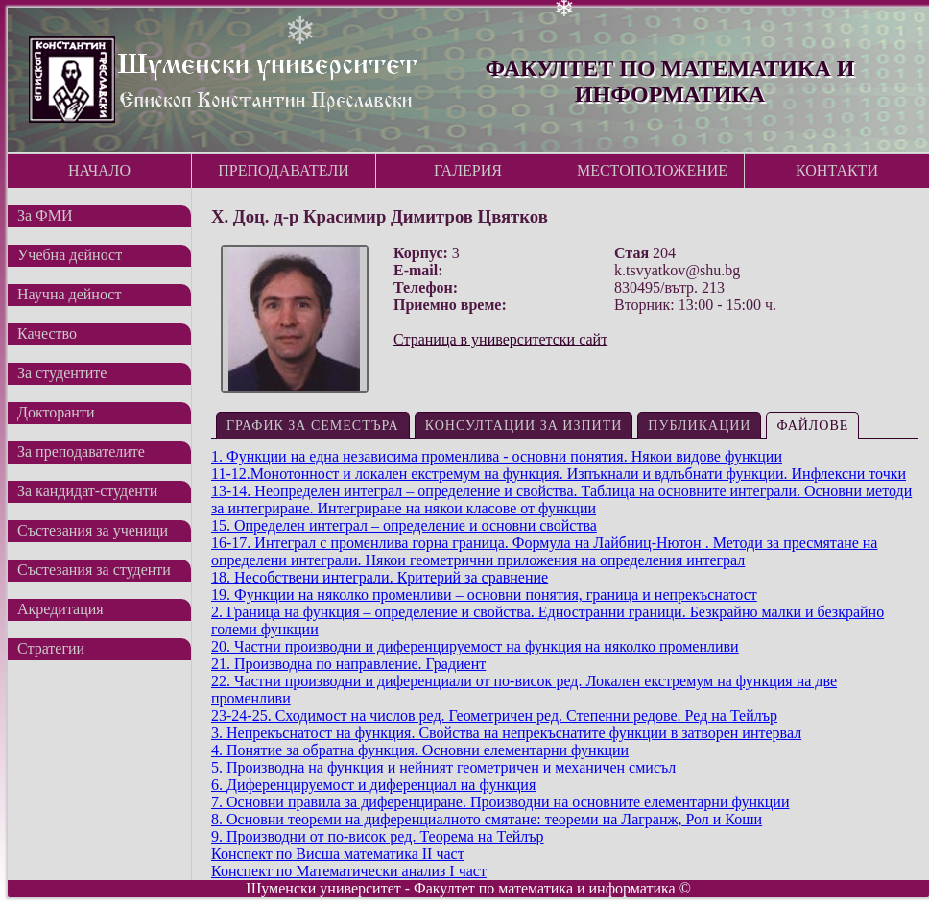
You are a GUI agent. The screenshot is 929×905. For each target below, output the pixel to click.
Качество (47, 333)
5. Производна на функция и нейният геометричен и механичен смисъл (443, 767)
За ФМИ (45, 215)
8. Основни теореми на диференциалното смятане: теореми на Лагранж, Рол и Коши (486, 819)
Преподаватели (283, 170)
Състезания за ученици (92, 530)
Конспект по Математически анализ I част (349, 871)
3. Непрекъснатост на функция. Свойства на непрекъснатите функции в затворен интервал (506, 733)
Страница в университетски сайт (500, 339)
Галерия (468, 170)
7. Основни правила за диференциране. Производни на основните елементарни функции (500, 802)
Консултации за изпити (524, 425)
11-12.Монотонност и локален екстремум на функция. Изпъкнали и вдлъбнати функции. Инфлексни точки (558, 473)
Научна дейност (69, 294)
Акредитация (60, 609)
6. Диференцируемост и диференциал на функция (373, 784)
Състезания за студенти (94, 569)
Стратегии (50, 648)
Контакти (837, 170)
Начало (99, 170)
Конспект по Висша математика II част (337, 853)
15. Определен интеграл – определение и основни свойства (404, 525)
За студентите (62, 373)
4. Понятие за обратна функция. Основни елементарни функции (420, 750)
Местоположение (652, 170)
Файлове (812, 425)
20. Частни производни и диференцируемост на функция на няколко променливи (475, 646)
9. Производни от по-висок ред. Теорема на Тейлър (377, 836)
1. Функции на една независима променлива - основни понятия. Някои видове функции (496, 456)
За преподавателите (81, 451)
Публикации (699, 425)
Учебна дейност (69, 255)
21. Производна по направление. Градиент (348, 663)
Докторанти (55, 412)
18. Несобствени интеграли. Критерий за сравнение (379, 577)
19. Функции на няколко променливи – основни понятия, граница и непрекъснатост (484, 594)
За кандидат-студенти (87, 491)
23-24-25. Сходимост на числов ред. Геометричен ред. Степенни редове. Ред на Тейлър (494, 715)
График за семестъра (312, 425)
